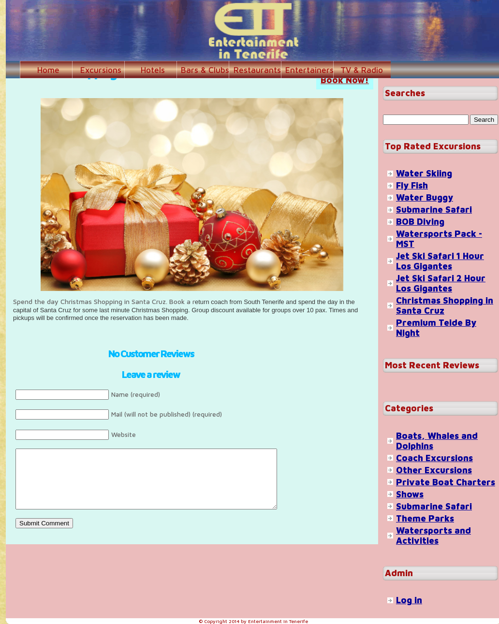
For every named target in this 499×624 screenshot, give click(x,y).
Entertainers (309, 70)
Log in (409, 600)
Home (48, 70)
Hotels (153, 70)
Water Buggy (424, 197)
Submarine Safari (434, 209)
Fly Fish (412, 185)
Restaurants (257, 70)
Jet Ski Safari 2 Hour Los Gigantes (440, 283)
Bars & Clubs (205, 70)
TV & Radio (361, 70)
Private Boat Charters (445, 482)
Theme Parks (425, 518)
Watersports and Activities (433, 535)
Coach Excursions (434, 458)
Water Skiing (424, 173)
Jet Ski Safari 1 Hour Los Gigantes (440, 261)
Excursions (100, 70)
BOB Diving (420, 222)
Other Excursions (434, 470)
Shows (410, 494)
